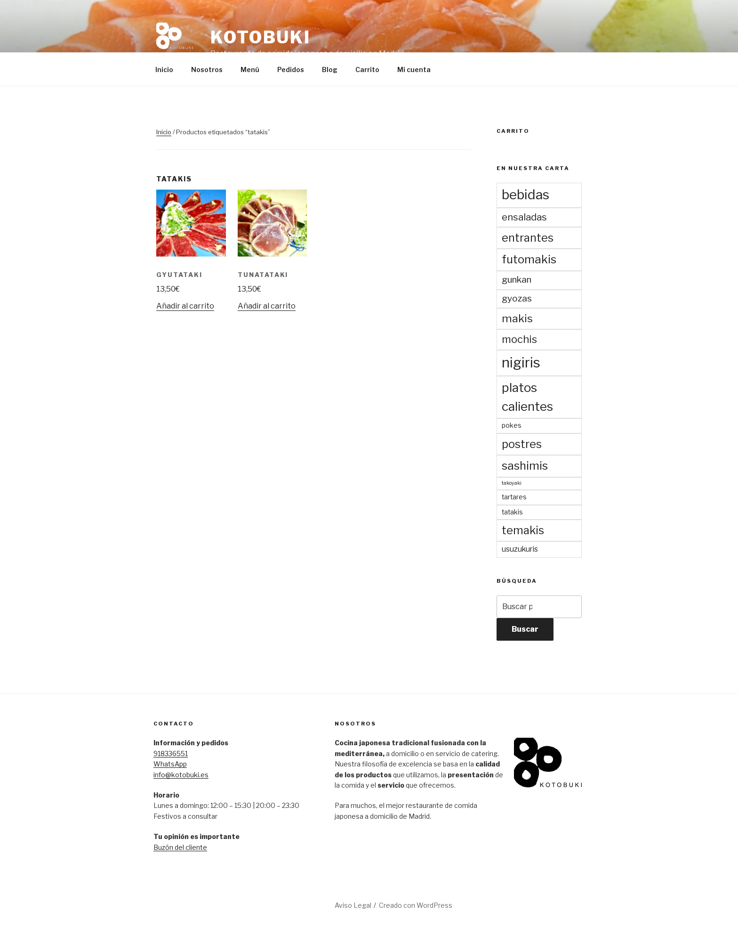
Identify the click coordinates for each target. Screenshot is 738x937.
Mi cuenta (414, 69)
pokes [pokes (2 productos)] (511, 425)
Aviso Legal (353, 905)
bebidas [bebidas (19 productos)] (525, 195)
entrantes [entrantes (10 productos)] (528, 237)
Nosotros (207, 69)
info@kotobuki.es (181, 775)
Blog (329, 69)
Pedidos (290, 69)
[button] (175, 41)
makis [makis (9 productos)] (517, 318)
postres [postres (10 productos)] (522, 444)
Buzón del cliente (180, 847)
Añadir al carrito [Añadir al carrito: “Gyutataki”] (185, 305)
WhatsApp (170, 764)
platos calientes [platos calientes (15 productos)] (527, 396)
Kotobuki (260, 37)
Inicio (164, 69)
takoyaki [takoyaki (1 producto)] (511, 483)
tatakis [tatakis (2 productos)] (512, 512)
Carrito (367, 69)
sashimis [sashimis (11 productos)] (525, 466)
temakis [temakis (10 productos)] (523, 530)
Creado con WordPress (415, 905)
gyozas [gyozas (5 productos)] (517, 298)
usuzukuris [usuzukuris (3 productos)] (520, 549)
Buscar (525, 629)
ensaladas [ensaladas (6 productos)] (524, 217)
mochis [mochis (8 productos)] (519, 339)
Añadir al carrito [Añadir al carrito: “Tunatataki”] (267, 305)
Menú (250, 69)
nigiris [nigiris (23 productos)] (521, 362)
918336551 (170, 754)
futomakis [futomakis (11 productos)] (529, 259)
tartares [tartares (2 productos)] (514, 497)
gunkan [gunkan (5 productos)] (516, 279)
